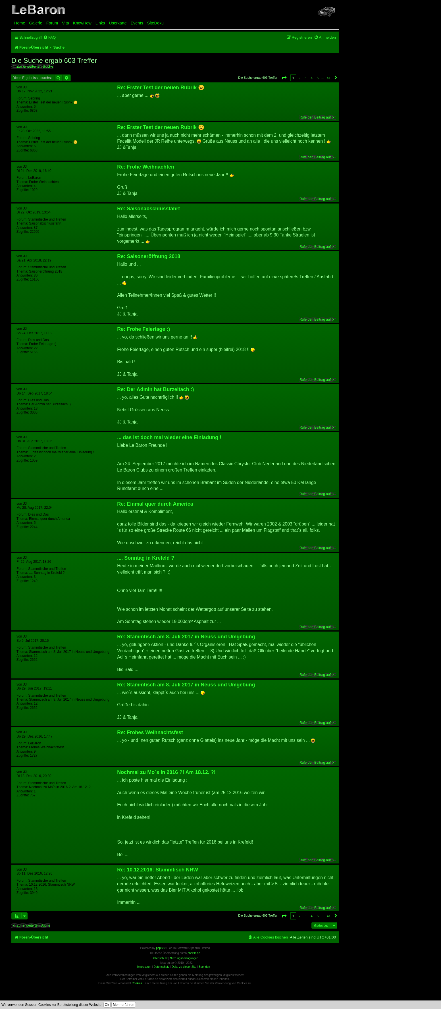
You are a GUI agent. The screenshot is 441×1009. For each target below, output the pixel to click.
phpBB (160, 948)
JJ (25, 87)
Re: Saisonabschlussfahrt (148, 208)
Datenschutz (161, 966)
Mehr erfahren (123, 1005)
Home (19, 23)
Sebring (34, 98)
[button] (284, 77)
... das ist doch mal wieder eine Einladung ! (61, 452)
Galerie (35, 23)
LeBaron (34, 178)
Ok (107, 1005)
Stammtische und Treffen (47, 219)
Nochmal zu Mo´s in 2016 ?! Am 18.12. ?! (60, 787)
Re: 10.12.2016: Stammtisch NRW (157, 870)
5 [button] (318, 78)
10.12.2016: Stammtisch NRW (52, 884)
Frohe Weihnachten (44, 182)
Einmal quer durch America (49, 519)
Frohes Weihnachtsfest (46, 747)
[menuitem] (49, 37)
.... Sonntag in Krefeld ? (47, 573)
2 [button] (299, 78)
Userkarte (117, 23)
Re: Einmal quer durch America (155, 504)
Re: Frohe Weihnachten (145, 167)
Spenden (204, 966)
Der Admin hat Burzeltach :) (50, 404)
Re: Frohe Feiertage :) (143, 329)
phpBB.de (194, 953)
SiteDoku (155, 23)
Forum (52, 23)
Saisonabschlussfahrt (45, 223)
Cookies (137, 983)
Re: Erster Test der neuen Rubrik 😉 (160, 87)
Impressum (144, 966)
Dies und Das (38, 340)
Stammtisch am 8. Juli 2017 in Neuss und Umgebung (69, 652)
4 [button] (312, 78)
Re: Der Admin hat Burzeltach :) (155, 389)
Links (100, 23)
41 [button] (328, 78)
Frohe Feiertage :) (42, 344)
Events (137, 23)
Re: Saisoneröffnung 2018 (148, 256)
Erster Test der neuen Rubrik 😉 (53, 102)
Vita (65, 23)
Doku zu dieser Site (184, 966)
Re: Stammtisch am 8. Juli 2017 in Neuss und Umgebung (186, 637)
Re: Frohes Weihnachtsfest (150, 732)
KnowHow (82, 23)
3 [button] (305, 78)
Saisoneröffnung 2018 (45, 271)
